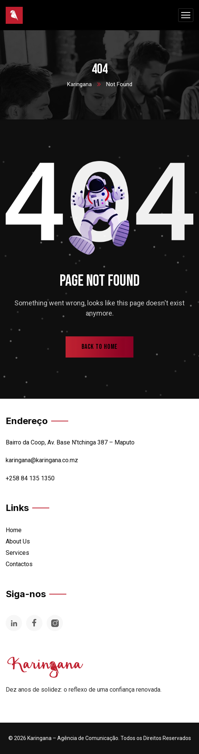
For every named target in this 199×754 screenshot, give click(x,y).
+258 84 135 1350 (30, 478)
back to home (99, 347)
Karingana (79, 84)
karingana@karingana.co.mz (42, 460)
